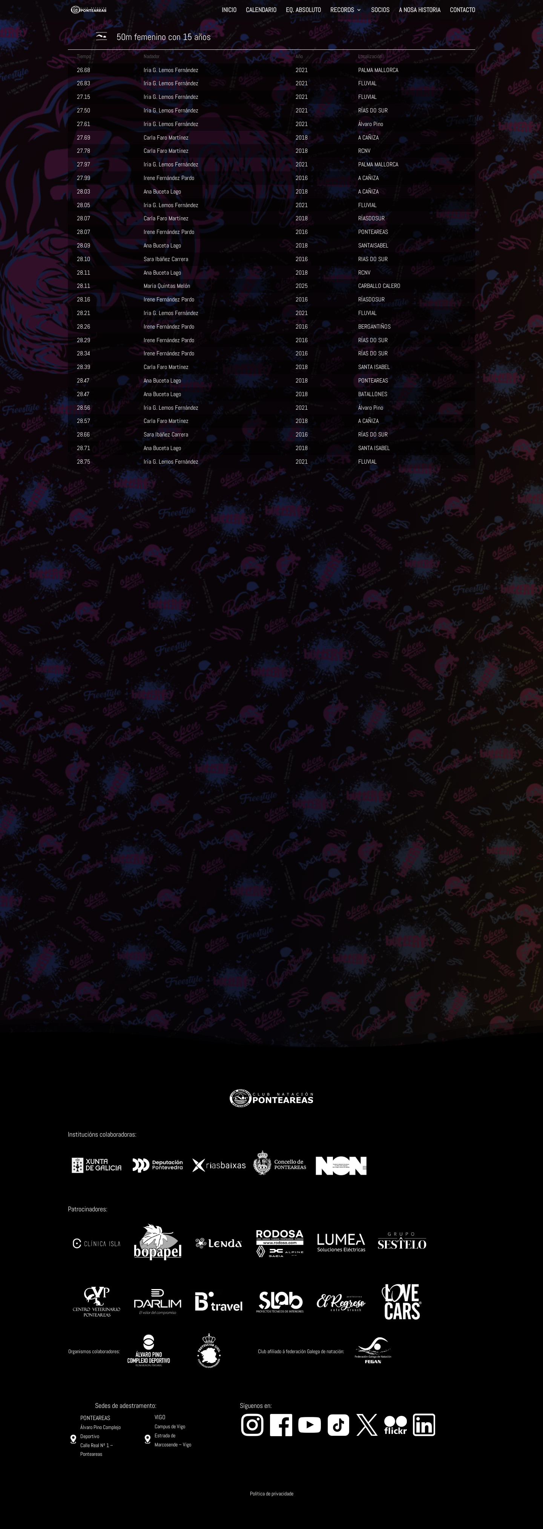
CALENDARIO (261, 10)
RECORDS (342, 10)
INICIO (229, 10)
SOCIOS (380, 10)
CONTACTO (462, 10)
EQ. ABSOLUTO (303, 10)
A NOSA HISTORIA (419, 10)
